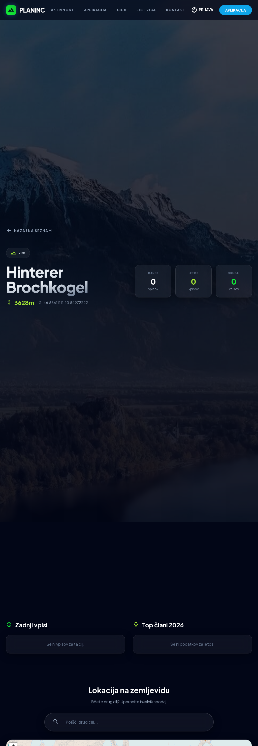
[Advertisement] (129, 573)
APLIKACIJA (235, 10)
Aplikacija (95, 10)
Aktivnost (62, 10)
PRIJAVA (202, 10)
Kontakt (175, 10)
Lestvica (146, 10)
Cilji (122, 10)
